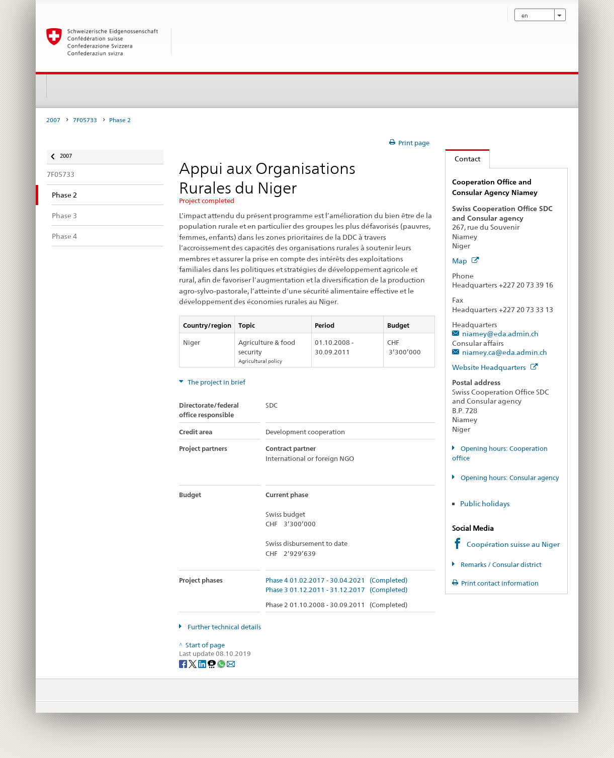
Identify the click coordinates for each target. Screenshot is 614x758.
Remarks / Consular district (500, 564)
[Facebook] (184, 663)
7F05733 (85, 120)
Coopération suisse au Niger (513, 544)
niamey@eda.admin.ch (500, 333)
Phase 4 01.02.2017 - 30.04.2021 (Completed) (336, 580)
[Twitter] (193, 663)
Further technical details (223, 627)
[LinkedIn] (203, 663)
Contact (463, 158)
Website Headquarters (495, 367)
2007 (53, 120)
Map (465, 260)
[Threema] (212, 663)
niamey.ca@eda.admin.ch (504, 352)
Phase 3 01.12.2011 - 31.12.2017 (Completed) (336, 590)
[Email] (231, 663)
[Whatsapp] (222, 663)
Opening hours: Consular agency (509, 478)
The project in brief (215, 382)
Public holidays (485, 503)
